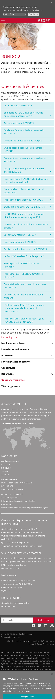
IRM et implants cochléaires (13, 565)
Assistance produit (9, 497)
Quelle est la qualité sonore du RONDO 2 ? (27, 206)
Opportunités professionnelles (15, 603)
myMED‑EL (6, 590)
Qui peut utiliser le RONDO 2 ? (27, 123)
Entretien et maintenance (15, 349)
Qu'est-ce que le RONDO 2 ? (27, 105)
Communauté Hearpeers (12, 587)
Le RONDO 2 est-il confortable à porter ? (27, 256)
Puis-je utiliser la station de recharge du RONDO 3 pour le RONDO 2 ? (27, 320)
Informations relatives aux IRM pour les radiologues (24, 507)
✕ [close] (52, 2)
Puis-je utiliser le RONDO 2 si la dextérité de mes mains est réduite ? (27, 180)
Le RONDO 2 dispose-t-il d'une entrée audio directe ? (27, 226)
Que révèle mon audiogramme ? (15, 542)
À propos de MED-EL (14, 404)
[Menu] (3, 20)
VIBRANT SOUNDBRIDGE (12, 489)
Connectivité (8, 367)
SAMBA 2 (5, 471)
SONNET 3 (6, 468)
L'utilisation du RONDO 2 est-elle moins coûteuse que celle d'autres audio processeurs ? (27, 308)
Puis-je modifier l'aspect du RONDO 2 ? (27, 199)
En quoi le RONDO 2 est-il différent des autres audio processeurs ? (27, 114)
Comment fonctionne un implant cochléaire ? (21, 532)
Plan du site (12, 641)
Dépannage (7, 373)
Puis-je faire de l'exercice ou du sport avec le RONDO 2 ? (27, 286)
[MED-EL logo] (45, 20)
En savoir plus (9, 337)
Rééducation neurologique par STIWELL (19, 580)
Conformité (6, 504)
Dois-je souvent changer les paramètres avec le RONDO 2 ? (27, 170)
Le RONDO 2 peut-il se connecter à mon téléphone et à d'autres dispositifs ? (27, 216)
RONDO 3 (5, 464)
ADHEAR (5, 474)
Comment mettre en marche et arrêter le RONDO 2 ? (27, 160)
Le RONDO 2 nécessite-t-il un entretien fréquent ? (27, 296)
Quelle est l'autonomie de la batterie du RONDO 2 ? (27, 132)
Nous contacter (8, 606)
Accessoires (7, 355)
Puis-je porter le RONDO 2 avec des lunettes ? (27, 265)
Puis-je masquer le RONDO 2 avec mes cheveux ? (27, 275)
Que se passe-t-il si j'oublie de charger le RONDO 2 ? (27, 149)
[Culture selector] (14, 14)
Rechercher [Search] (43, 620)
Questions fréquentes (13, 379)
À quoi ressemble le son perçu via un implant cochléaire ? (27, 558)
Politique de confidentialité (32, 641)
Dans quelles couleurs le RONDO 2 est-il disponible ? (27, 191)
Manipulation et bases (13, 343)
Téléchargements (10, 386)
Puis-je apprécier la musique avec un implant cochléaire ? (27, 561)
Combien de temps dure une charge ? (27, 140)
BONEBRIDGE (7, 486)
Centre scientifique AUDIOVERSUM (16, 584)
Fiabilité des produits (10, 568)
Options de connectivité (12, 494)
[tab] (27, 105)
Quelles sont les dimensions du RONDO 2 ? (27, 249)
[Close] (52, 676)
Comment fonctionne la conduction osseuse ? (21, 546)
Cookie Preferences (45, 644)
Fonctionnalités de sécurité (15, 361)
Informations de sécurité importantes (18, 501)
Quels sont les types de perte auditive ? (19, 529)
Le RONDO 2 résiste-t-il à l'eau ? (27, 234)
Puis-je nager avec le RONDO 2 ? (27, 241)
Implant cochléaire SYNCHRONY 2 (16, 482)
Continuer (33, 14)
